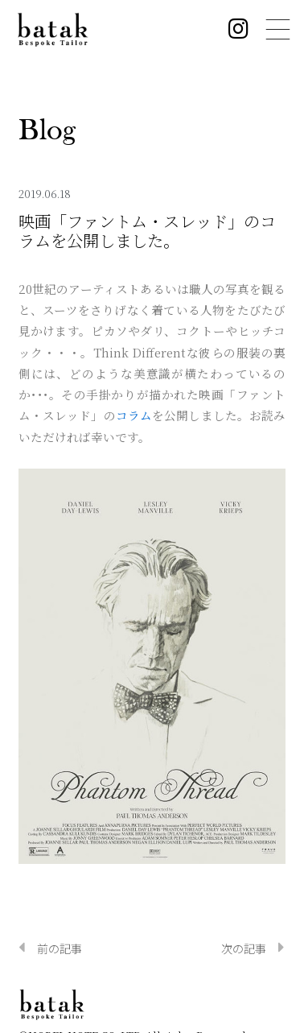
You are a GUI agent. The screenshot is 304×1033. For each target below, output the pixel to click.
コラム (134, 415)
